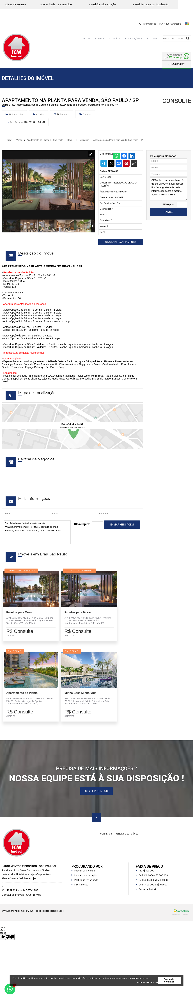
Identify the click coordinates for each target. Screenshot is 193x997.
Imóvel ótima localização (102, 4)
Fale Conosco (80, 890)
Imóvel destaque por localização (150, 4)
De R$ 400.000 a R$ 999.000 (151, 890)
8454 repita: (82, 524)
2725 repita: (167, 204)
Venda (99, 38)
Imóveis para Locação (84, 881)
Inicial (86, 38)
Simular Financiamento (120, 242)
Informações (134, 38)
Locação (115, 38)
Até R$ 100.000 (145, 876)
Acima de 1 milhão (146, 895)
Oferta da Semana (15, 4)
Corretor (106, 839)
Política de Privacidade (85, 885)
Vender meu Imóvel (127, 839)
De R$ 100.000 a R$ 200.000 (152, 881)
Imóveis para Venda (83, 876)
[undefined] (10, 942)
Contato (152, 38)
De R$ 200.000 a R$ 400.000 (152, 885)
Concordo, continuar (169, 980)
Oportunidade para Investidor (56, 4)
